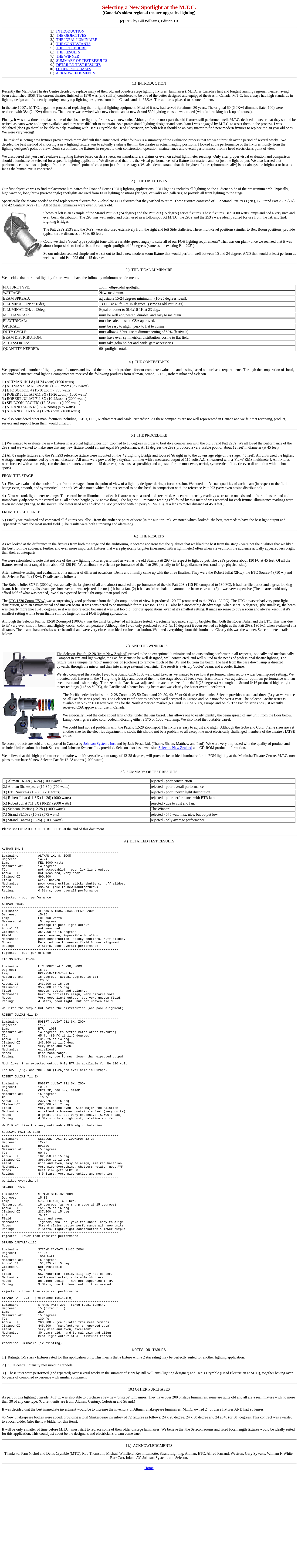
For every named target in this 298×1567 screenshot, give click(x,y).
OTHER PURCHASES (73, 69)
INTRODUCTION (70, 31)
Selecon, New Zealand (175, 748)
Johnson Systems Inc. (100, 743)
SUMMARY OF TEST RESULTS (81, 61)
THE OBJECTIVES (71, 35)
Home (148, 1563)
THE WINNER (67, 56)
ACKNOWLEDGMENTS (75, 73)
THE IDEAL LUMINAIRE (76, 40)
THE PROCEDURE (71, 48)
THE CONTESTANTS (73, 44)
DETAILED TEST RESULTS (78, 65)
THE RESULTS (68, 52)
